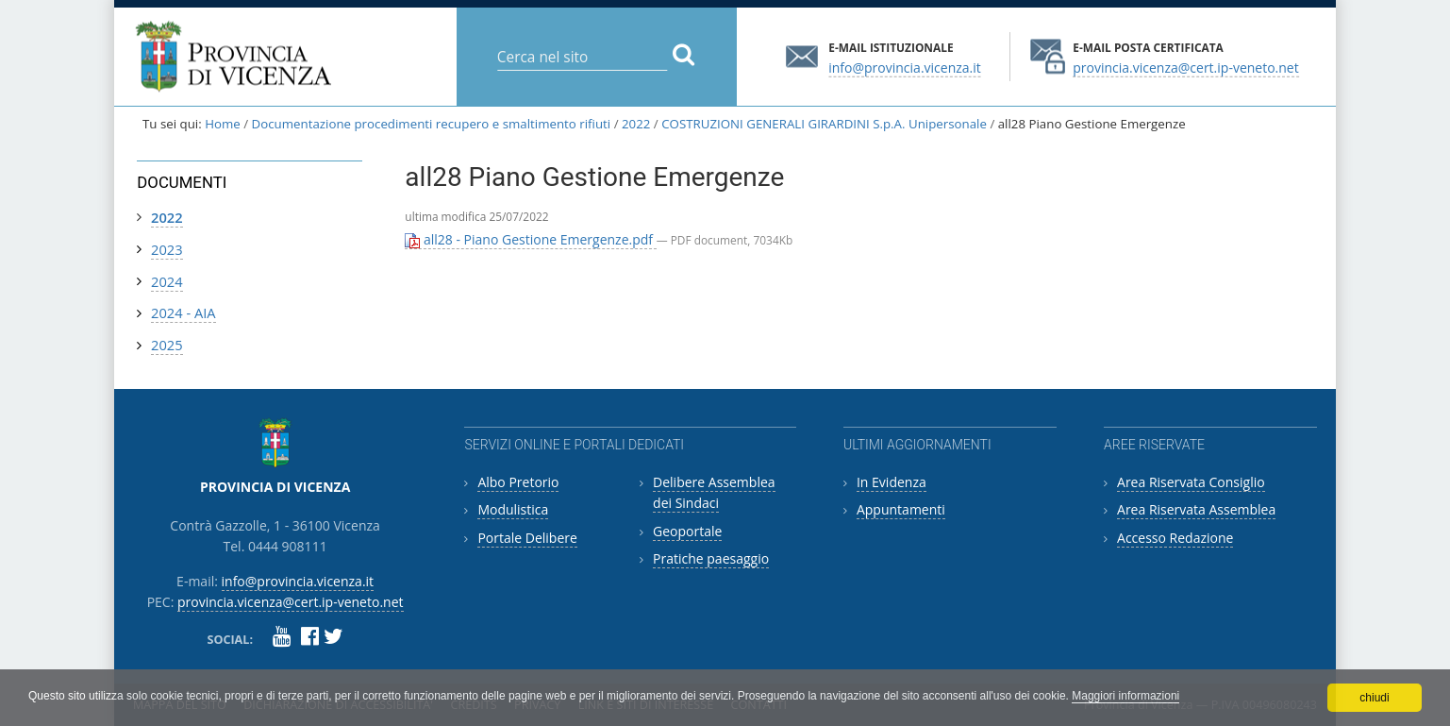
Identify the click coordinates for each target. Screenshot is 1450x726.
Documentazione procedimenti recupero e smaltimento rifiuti (431, 123)
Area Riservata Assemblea (1196, 509)
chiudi (1374, 697)
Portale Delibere (526, 538)
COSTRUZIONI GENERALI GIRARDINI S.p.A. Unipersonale (824, 123)
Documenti (181, 182)
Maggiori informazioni (1125, 695)
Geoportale (687, 531)
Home (223, 123)
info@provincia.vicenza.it (904, 67)
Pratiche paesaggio (711, 558)
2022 (636, 123)
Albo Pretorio (517, 482)
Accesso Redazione (1175, 538)
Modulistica (512, 509)
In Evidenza (891, 482)
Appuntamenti (901, 509)
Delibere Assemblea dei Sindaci (714, 492)
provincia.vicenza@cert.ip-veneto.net (1185, 67)
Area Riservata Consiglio (1191, 482)
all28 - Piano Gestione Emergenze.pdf (530, 239)
